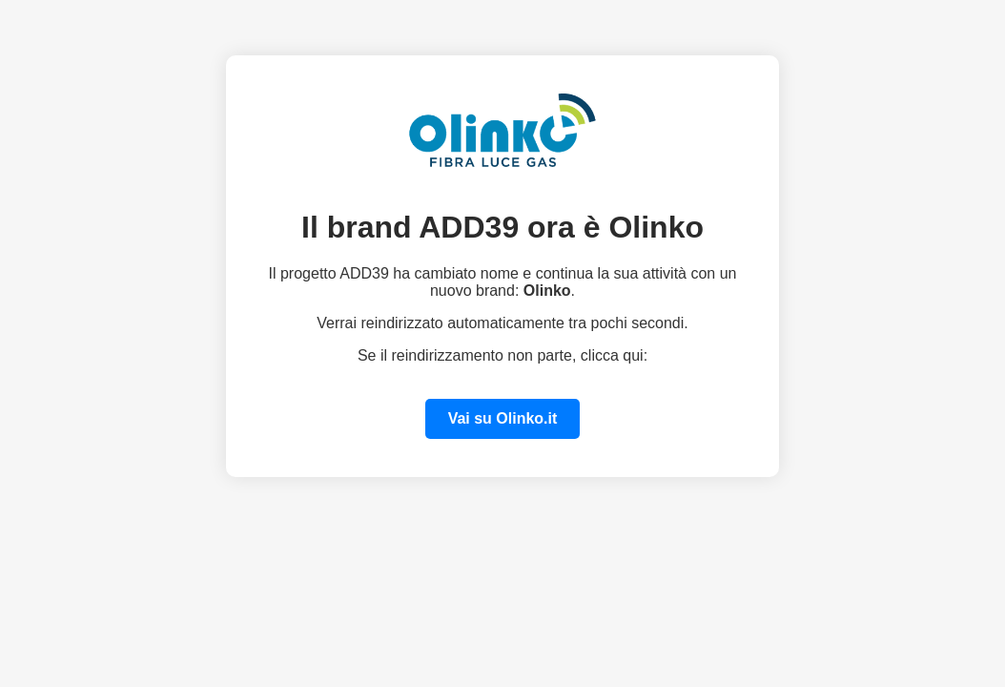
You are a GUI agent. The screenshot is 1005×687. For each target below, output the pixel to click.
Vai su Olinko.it (503, 418)
